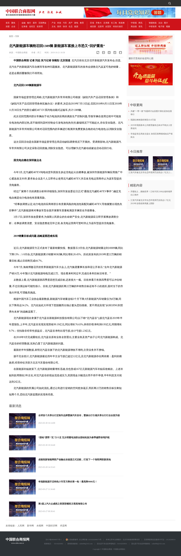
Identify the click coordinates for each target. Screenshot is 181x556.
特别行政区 (118, 26)
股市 (35, 23)
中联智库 (153, 26)
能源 (76, 26)
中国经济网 (51, 525)
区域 (92, 23)
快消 (65, 26)
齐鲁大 (99, 23)
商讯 (140, 23)
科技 (59, 23)
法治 (160, 23)
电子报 (161, 26)
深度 (8, 26)
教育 (82, 23)
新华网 (30, 525)
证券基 (24, 26)
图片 (166, 23)
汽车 (65, 23)
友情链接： (11, 525)
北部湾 (101, 26)
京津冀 (106, 23)
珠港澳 (122, 23)
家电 (76, 23)
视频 (168, 26)
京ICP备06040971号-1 (54, 540)
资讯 (140, 26)
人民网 (21, 525)
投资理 (40, 26)
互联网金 (42, 23)
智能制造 (153, 23)
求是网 (63, 525)
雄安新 (93, 26)
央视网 (39, 525)
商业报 (134, 26)
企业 (13, 26)
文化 (54, 26)
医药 (59, 26)
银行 (29, 23)
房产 (71, 23)
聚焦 (13, 23)
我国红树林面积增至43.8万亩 (143, 120)
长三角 (114, 23)
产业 (54, 23)
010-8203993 (58, 544)
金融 (23, 23)
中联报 (134, 23)
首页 (8, 23)
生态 (71, 26)
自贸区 (108, 26)
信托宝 (32, 26)
